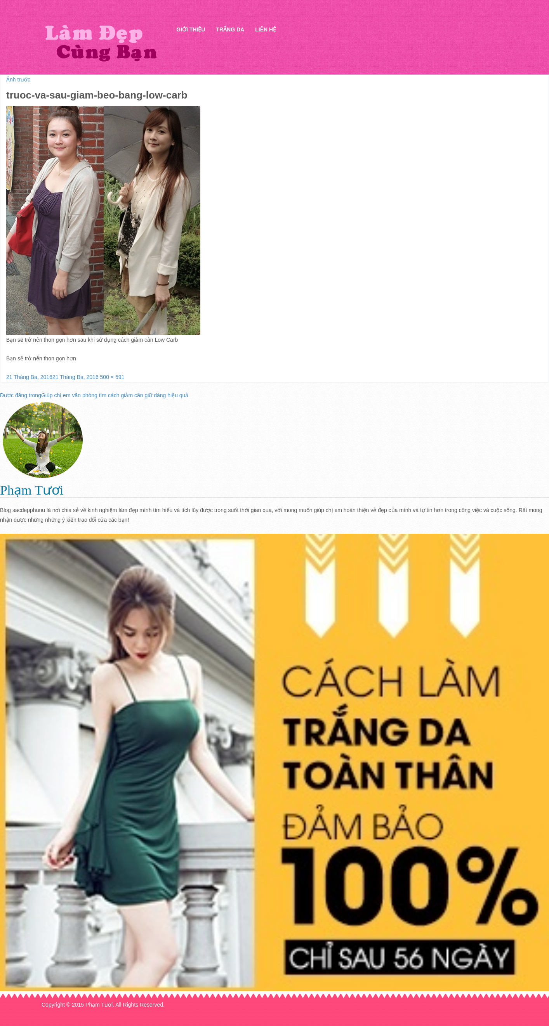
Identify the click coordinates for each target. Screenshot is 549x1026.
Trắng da (230, 29)
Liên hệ (265, 29)
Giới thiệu (190, 29)
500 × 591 (112, 377)
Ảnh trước (18, 79)
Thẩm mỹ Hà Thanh (100, 43)
